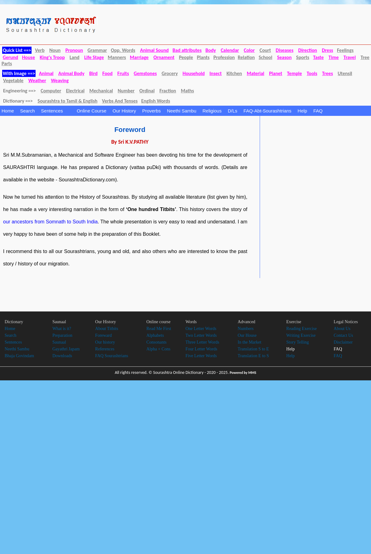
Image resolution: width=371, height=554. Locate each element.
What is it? (61, 328)
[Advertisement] (312, 165)
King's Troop (52, 57)
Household (194, 73)
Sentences (56, 110)
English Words (155, 101)
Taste (318, 57)
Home (8, 110)
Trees (327, 73)
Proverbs (151, 110)
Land (74, 57)
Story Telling (297, 342)
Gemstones (145, 73)
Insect (216, 73)
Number (126, 91)
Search (27, 110)
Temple (294, 73)
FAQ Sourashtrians (111, 355)
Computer (51, 91)
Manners (117, 57)
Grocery (170, 73)
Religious (212, 110)
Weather (37, 80)
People (186, 57)
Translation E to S (253, 355)
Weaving (60, 80)
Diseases (284, 50)
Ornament (163, 57)
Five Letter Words (201, 355)
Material (255, 73)
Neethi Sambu (181, 110)
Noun (55, 50)
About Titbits (106, 328)
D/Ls (232, 110)
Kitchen (234, 73)
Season (284, 57)
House (28, 57)
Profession (224, 57)
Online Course (91, 110)
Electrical (75, 91)
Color (249, 50)
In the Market (249, 342)
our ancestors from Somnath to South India (50, 221)
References (104, 349)
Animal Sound (154, 50)
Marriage (139, 57)
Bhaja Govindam (19, 355)
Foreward (103, 335)
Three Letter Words (202, 342)
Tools (312, 73)
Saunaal (59, 342)
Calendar (230, 50)
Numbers (246, 328)
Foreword (129, 129)
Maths (187, 91)
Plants (203, 57)
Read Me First (158, 328)
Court (265, 50)
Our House (247, 335)
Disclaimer (343, 342)
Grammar (97, 50)
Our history (105, 342)
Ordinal (147, 91)
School (265, 57)
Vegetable (13, 80)
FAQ (317, 110)
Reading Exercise (301, 328)
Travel (349, 57)
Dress (327, 50)
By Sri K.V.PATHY (130, 141)
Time (334, 57)
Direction (307, 50)
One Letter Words (201, 328)
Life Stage (94, 57)
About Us (342, 328)
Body (211, 50)
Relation (246, 57)
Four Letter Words (201, 349)
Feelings (345, 50)
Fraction (168, 91)
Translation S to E (253, 349)
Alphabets (155, 335)
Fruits (123, 73)
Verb (40, 50)
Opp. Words (123, 50)
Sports (302, 57)
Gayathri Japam (65, 349)
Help (302, 110)
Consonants (156, 342)
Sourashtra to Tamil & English (68, 101)
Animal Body (71, 73)
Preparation (62, 335)
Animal (46, 73)
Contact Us (343, 335)
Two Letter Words (201, 335)
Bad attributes (187, 50)
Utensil (345, 73)
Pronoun (74, 50)
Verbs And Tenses (120, 101)
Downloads (62, 355)
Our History (124, 110)
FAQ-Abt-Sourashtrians (268, 110)
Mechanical (101, 91)
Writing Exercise (301, 335)
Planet (275, 73)
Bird (93, 73)
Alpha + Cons (158, 349)
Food (107, 73)
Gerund (10, 57)
